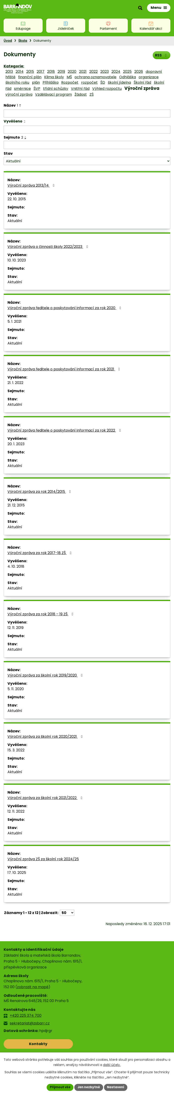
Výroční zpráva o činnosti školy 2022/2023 (48, 246)
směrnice (22, 88)
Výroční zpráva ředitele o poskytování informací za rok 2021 (64, 369)
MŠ (69, 77)
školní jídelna (119, 82)
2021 (83, 71)
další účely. (112, 1064)
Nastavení (117, 1087)
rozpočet (89, 82)
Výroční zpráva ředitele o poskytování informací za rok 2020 (65, 307)
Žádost (81, 94)
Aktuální (14, 220)
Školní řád (142, 82)
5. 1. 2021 (14, 321)
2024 (115, 71)
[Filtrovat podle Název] (87, 114)
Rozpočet (69, 82)
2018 (51, 71)
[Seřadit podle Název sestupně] (20, 107)
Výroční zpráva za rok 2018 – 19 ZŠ (41, 614)
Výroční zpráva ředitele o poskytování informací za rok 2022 (64, 430)
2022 (93, 71)
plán (36, 82)
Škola (22, 41)
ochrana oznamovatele (95, 77)
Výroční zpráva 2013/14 (31, 185)
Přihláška (50, 82)
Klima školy (54, 77)
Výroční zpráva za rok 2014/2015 (39, 491)
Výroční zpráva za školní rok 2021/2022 (45, 797)
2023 (104, 71)
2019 (61, 71)
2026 (138, 71)
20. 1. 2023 (15, 444)
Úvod (8, 41)
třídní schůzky (55, 88)
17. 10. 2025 (16, 872)
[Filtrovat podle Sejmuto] (87, 145)
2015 (30, 71)
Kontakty (23, 1043)
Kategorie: (14, 66)
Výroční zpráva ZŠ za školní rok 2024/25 (43, 859)
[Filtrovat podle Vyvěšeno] (87, 130)
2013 (9, 71)
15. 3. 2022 (15, 750)
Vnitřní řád (80, 88)
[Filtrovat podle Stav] (87, 161)
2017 (40, 71)
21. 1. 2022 (15, 382)
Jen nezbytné (89, 1087)
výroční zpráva (18, 94)
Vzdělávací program (53, 94)
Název (11, 105)
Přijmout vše (59, 1087)
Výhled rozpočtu (107, 88)
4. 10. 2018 (15, 566)
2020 (72, 71)
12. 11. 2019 (15, 627)
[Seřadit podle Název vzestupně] (20, 105)
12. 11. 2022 (15, 811)
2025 (127, 71)
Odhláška (127, 77)
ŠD (102, 82)
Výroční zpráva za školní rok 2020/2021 (45, 736)
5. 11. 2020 (15, 689)
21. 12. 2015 (16, 505)
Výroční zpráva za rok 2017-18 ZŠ (40, 552)
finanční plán (29, 77)
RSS (161, 55)
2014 (20, 71)
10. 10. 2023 (16, 260)
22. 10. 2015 (16, 199)
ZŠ (91, 94)
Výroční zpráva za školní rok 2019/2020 (45, 675)
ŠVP (37, 88)
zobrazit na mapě (32, 987)
